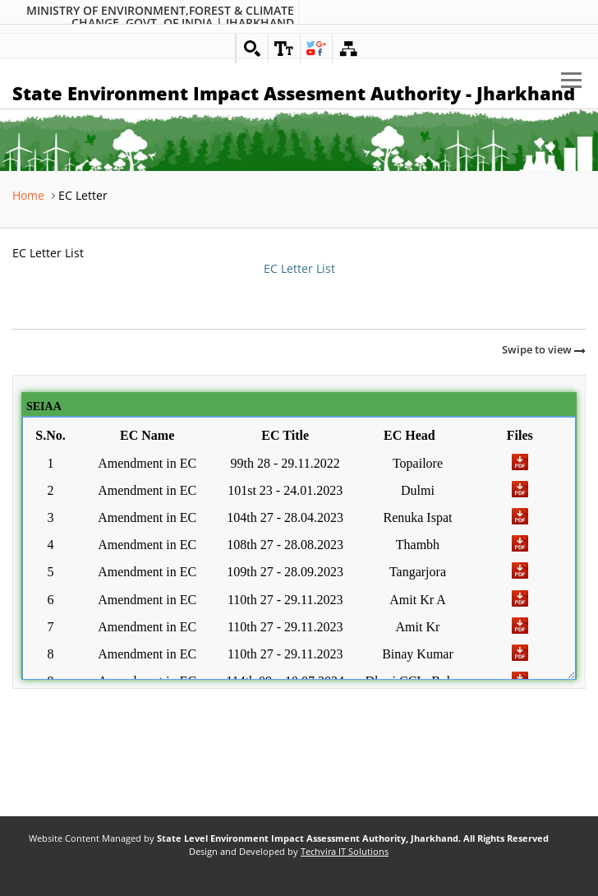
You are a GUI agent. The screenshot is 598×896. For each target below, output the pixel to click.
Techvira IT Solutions (345, 851)
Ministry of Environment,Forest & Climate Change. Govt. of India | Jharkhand (160, 16)
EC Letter (83, 195)
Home (28, 195)
